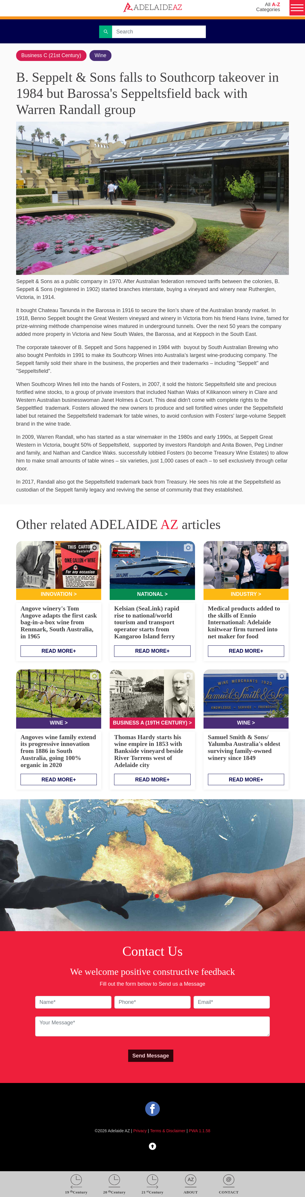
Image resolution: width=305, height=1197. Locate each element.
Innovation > (58, 595)
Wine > (59, 723)
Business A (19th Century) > (152, 723)
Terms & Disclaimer (168, 1131)
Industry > (246, 595)
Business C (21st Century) (52, 55)
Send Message (150, 1056)
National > (152, 595)
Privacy (140, 1131)
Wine (103, 55)
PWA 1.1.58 (199, 1131)
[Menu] (297, 8)
